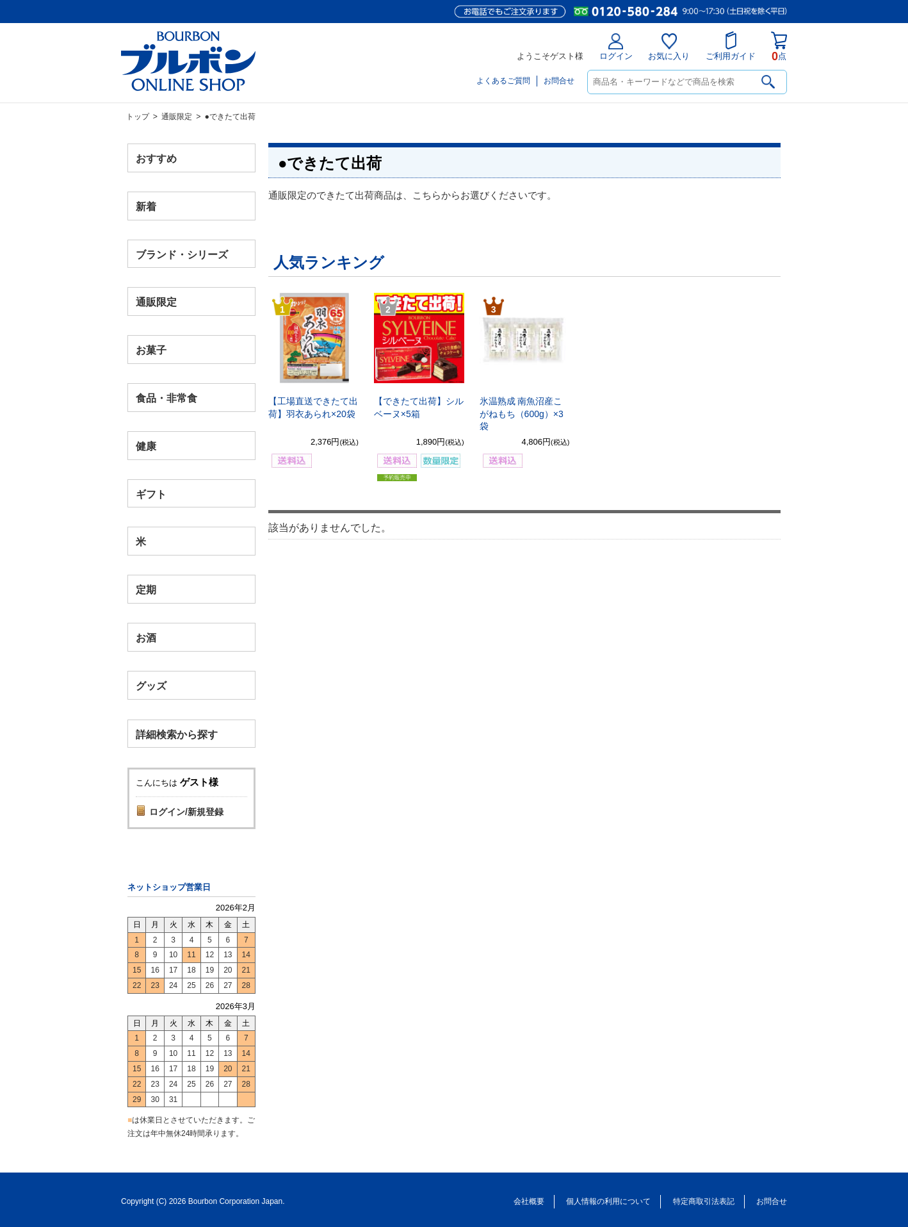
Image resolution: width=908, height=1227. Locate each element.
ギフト (151, 493)
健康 (146, 445)
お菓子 (151, 350)
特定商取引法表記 (703, 1201)
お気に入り (669, 47)
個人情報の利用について (608, 1201)
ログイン (616, 47)
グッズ (151, 685)
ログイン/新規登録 (186, 812)
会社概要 (529, 1201)
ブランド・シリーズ (182, 254)
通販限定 (176, 116)
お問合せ (559, 80)
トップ (137, 116)
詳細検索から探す (177, 734)
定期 (146, 589)
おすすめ (156, 158)
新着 (146, 206)
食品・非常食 (166, 398)
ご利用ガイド (731, 46)
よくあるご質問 (503, 80)
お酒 (146, 637)
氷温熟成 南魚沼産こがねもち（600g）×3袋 (521, 413)
